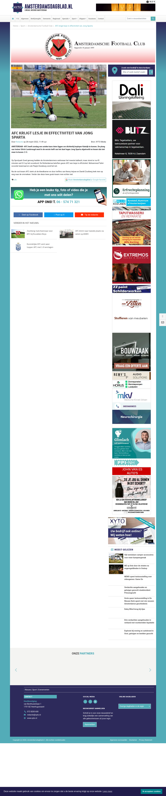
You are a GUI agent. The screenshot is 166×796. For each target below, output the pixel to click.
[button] (13, 723)
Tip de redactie (89, 215)
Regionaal (56, 19)
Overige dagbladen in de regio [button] (132, 759)
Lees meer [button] (107, 791)
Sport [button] (74, 19)
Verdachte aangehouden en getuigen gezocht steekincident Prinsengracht (137, 606)
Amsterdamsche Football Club (40, 26)
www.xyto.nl (32, 771)
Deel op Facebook (28, 215)
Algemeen (25, 19)
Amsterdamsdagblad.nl (49, 6)
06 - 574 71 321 (68, 202)
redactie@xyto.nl (34, 768)
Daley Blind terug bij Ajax (134, 645)
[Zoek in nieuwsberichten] (138, 19)
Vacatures (92, 19)
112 (17, 19)
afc (15, 180)
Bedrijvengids (36, 19)
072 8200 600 (32, 764)
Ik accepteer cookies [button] (152, 791)
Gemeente (47, 19)
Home (15, 26)
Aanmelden (90, 777)
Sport (23, 26)
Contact (101, 19)
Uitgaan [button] (82, 19)
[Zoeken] (153, 19)
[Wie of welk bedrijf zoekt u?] (134, 72)
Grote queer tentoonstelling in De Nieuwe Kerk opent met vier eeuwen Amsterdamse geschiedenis (139, 624)
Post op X (58, 215)
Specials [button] (65, 19)
